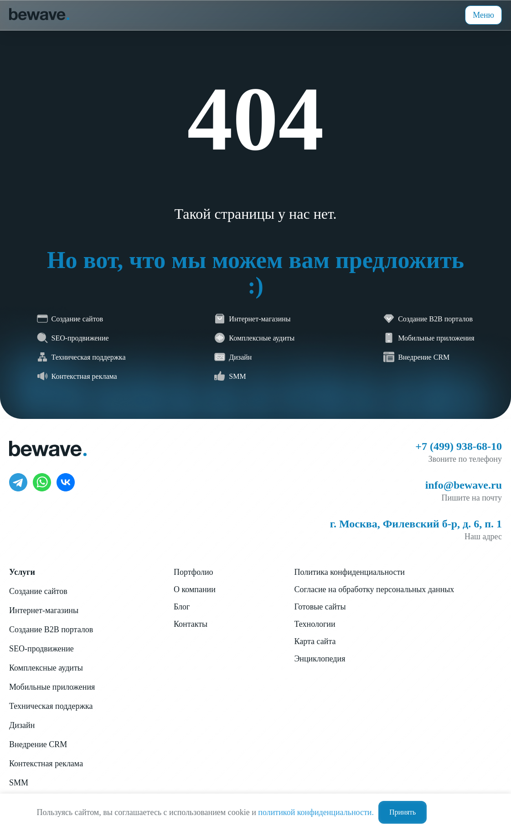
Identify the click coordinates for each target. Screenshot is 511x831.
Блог (182, 606)
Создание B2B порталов (51, 629)
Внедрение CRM (38, 744)
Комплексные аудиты (46, 667)
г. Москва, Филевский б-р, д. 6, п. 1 (416, 524)
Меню (483, 15)
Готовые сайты (320, 606)
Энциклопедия (319, 658)
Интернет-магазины (43, 610)
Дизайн (22, 725)
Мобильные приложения (52, 687)
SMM (18, 782)
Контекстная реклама (46, 763)
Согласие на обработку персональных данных (374, 589)
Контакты (190, 624)
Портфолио (193, 572)
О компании (195, 589)
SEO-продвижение (41, 648)
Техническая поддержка (51, 706)
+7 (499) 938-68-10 (458, 446)
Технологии (314, 624)
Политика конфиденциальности (349, 572)
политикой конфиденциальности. (316, 812)
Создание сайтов (38, 591)
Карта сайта (315, 641)
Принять (402, 812)
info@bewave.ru (463, 485)
